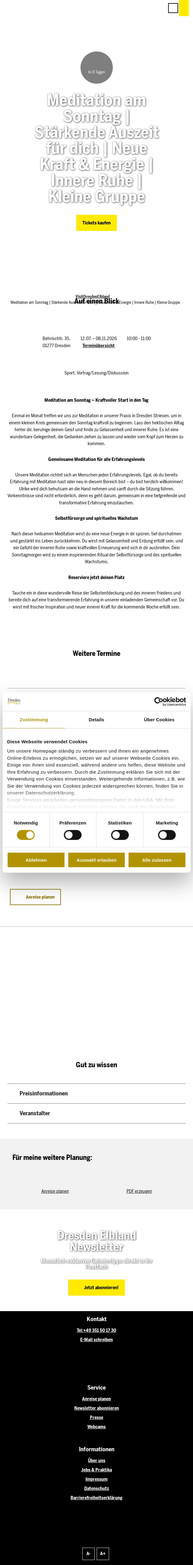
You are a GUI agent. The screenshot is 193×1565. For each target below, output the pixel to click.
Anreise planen (96, 1399)
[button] (131, 8)
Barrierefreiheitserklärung (96, 1498)
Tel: (80, 1330)
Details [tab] (96, 719)
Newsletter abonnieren (96, 1408)
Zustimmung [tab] (34, 719)
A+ (102, 1553)
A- (88, 1553)
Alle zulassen (157, 860)
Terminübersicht (98, 345)
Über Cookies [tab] (159, 719)
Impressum (96, 1479)
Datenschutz (96, 1488)
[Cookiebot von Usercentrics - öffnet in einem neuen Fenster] (158, 701)
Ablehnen (36, 860)
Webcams (96, 1427)
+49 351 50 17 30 (99, 1330)
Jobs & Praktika (96, 1470)
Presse (96, 1417)
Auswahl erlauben (96, 860)
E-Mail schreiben (96, 1339)
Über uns (96, 1460)
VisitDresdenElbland (93, 296)
